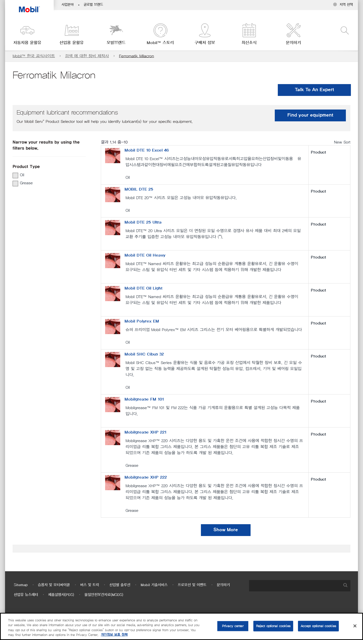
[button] (27, 34)
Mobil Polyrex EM (142, 321)
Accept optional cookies (318, 626)
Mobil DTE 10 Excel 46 (147, 150)
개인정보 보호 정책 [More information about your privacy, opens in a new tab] (114, 635)
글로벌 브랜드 (93, 5)
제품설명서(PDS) (61, 595)
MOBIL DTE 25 (139, 189)
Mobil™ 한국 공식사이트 (34, 56)
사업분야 (68, 5)
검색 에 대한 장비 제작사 (87, 56)
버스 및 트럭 (89, 585)
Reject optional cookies (273, 626)
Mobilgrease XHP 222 (146, 477)
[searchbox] (294, 585)
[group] (47, 175)
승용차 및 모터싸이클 (54, 585)
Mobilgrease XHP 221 (145, 432)
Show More (226, 529)
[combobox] (299, 585)
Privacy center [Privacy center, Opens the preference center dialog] (233, 626)
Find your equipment (310, 115)
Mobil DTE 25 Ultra (143, 222)
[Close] (354, 625)
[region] (181, 626)
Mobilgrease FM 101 (144, 399)
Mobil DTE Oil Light (143, 288)
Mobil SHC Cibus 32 (144, 354)
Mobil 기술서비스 (154, 585)
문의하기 (223, 585)
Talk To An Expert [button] (314, 89)
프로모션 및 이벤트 (192, 585)
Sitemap (21, 585)
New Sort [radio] (342, 142)
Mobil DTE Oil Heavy (145, 255)
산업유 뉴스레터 (26, 595)
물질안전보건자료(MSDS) (103, 595)
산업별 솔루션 (119, 585)
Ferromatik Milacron (136, 56)
